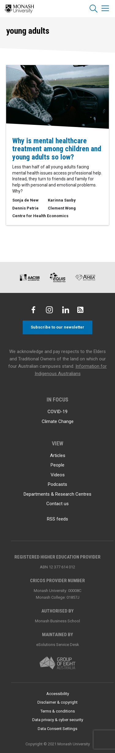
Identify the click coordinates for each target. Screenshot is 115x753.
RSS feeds (57, 519)
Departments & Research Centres (57, 494)
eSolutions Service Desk (57, 644)
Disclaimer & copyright (57, 702)
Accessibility (57, 693)
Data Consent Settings (57, 728)
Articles (57, 455)
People (57, 465)
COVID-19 (57, 411)
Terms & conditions (57, 711)
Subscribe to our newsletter (57, 327)
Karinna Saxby (62, 200)
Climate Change (58, 421)
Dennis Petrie (25, 208)
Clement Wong (62, 208)
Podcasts (57, 484)
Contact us (57, 503)
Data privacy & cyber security (57, 719)
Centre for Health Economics (40, 215)
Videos (58, 475)
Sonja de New (25, 200)
